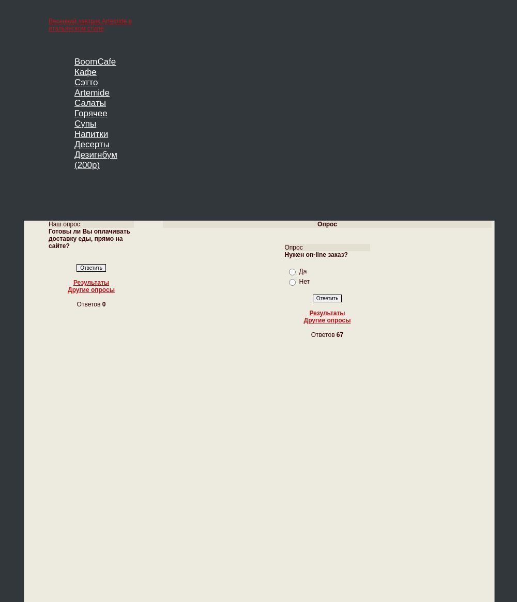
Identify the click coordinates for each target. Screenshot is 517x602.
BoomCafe (95, 62)
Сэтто (86, 82)
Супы (85, 124)
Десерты (92, 144)
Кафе (85, 72)
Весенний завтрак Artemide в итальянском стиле (90, 25)
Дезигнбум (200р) (95, 160)
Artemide (92, 93)
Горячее (91, 113)
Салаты (90, 103)
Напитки (91, 134)
